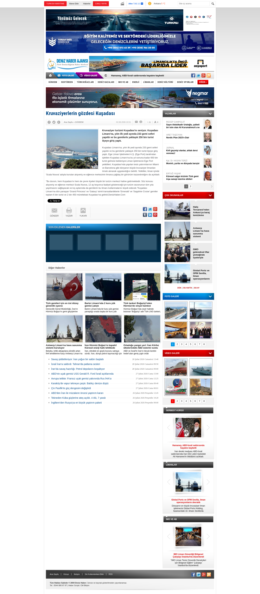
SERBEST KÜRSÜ (175, 410)
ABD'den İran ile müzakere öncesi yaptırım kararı (77, 393)
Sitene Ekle (74, 4)
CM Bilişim (84, 585)
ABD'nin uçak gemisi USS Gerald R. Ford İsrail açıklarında (82, 373)
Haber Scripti (74, 585)
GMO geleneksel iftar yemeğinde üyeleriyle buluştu (201, 253)
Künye (66, 574)
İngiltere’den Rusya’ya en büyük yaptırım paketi (76, 402)
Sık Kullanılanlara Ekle (94, 574)
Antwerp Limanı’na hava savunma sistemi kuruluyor (201, 232)
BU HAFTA (187, 288)
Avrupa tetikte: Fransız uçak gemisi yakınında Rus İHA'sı (81, 378)
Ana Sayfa (54, 574)
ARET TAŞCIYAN (184, 136)
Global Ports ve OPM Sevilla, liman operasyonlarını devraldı (201, 274)
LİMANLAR (171, 465)
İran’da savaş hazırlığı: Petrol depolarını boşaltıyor (78, 369)
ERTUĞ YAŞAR (184, 176)
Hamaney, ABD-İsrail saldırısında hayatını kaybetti (137, 75)
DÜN (179, 288)
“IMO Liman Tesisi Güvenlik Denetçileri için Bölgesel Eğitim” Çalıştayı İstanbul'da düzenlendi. (188, 560)
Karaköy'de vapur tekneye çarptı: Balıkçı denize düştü (79, 383)
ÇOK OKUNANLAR (174, 195)
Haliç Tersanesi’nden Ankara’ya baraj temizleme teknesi (201, 211)
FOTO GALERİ (172, 296)
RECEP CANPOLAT (184, 125)
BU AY (196, 288)
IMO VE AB (171, 519)
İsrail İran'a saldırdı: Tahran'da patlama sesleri (75, 364)
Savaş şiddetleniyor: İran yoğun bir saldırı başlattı (77, 359)
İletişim (77, 574)
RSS (111, 574)
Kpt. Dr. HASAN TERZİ (184, 162)
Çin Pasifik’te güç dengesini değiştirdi (71, 388)
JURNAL (184, 151)
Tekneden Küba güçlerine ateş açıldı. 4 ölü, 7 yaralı (78, 397)
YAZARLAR (170, 113)
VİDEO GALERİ (172, 353)
